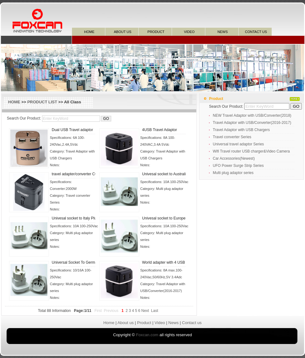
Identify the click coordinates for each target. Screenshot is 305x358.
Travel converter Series (232, 137)
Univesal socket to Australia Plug (169, 174)
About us (125, 322)
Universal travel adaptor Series (238, 144)
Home (108, 322)
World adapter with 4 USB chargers (171, 262)
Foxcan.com (147, 334)
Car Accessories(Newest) (234, 158)
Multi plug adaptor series (233, 173)
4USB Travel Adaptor (159, 130)
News (173, 322)
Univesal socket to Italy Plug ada (79, 218)
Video (160, 322)
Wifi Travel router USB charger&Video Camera (251, 151)
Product (144, 322)
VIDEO (189, 32)
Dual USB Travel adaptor (72, 130)
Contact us (192, 322)
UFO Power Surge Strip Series (238, 165)
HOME (89, 32)
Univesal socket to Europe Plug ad (170, 218)
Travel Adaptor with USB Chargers (241, 130)
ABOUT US (122, 32)
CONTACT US (256, 32)
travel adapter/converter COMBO (79, 174)
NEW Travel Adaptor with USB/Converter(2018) (252, 115)
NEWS (222, 32)
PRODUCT (155, 32)
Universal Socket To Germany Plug (81, 262)
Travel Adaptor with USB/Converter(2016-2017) (252, 122)
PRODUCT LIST (42, 102)
